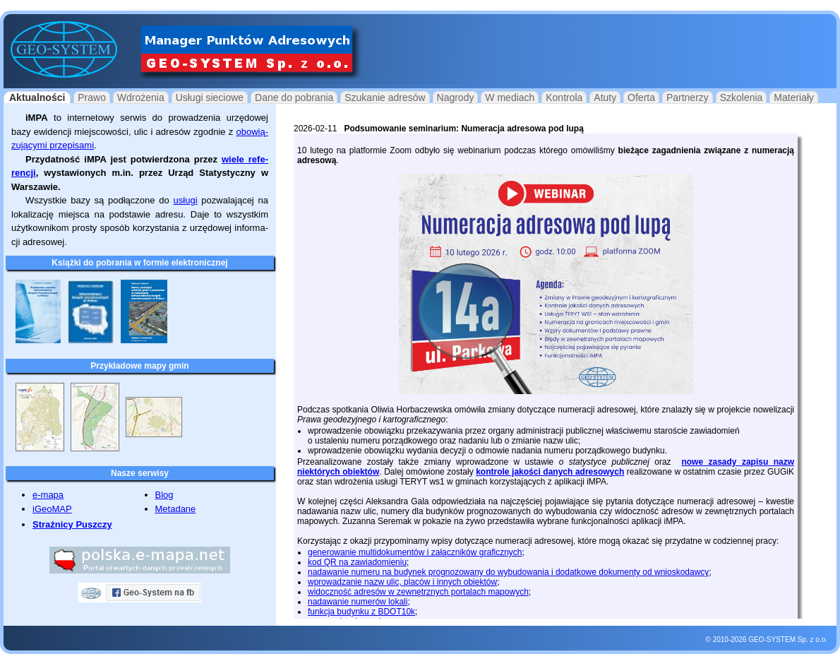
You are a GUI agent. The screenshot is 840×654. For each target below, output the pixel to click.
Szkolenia (741, 97)
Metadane (175, 509)
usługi (186, 200)
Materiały (794, 97)
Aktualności (37, 97)
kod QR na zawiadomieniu (357, 562)
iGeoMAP (52, 509)
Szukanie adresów (384, 97)
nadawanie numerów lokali (357, 602)
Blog (164, 494)
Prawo (92, 97)
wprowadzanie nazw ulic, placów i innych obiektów (402, 582)
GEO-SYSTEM (772, 639)
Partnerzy (687, 97)
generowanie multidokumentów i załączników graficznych (415, 552)
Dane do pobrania (294, 97)
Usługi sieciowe (210, 97)
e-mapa (48, 494)
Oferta (641, 97)
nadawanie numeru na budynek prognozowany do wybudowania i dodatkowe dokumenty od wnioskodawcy (508, 572)
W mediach (509, 97)
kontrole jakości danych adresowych (550, 472)
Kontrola (564, 97)
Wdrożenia (140, 97)
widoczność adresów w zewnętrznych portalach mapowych (418, 592)
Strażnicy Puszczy (72, 524)
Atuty (605, 97)
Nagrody (455, 97)
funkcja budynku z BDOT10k (361, 612)
